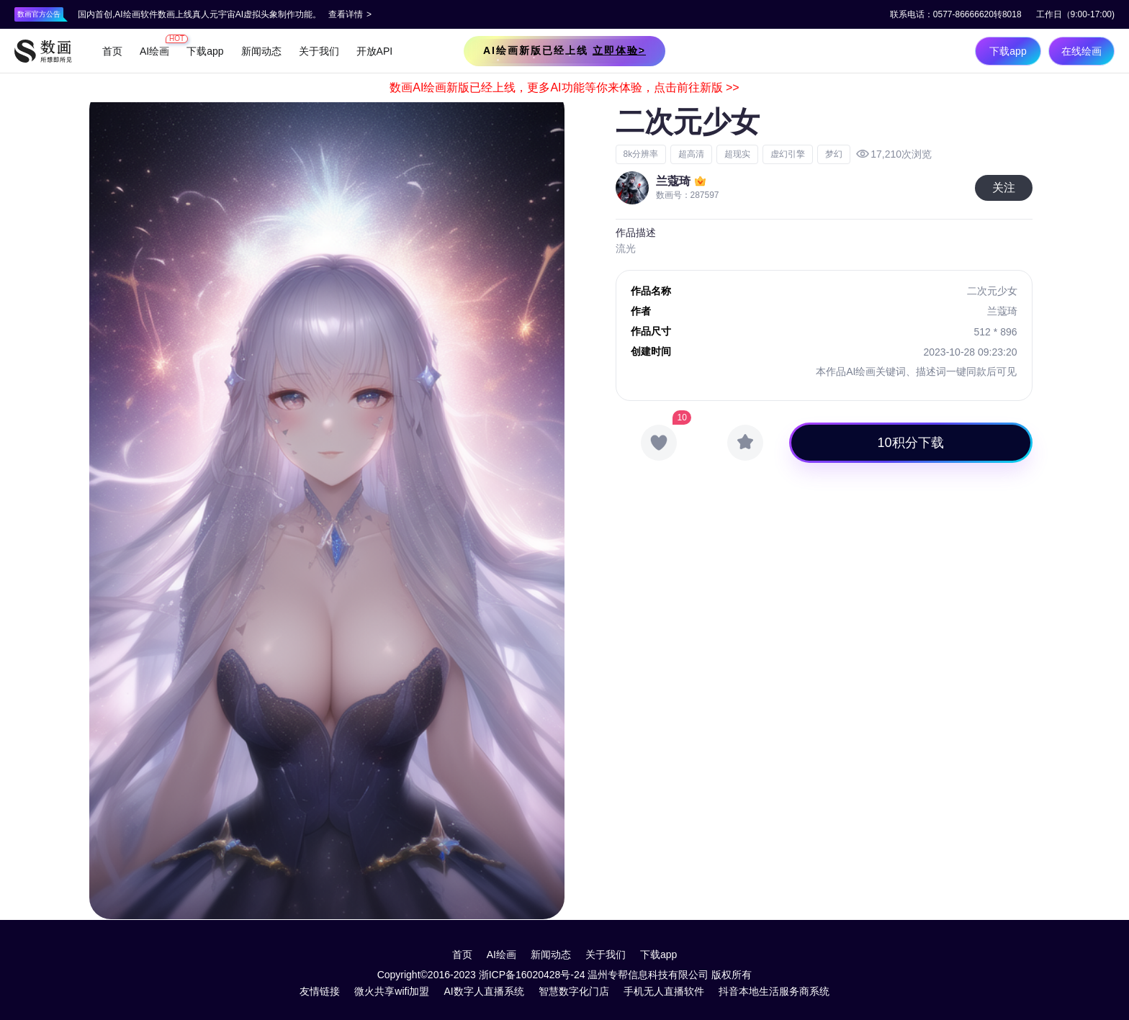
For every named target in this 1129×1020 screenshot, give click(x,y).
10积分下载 (911, 442)
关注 (1003, 187)
